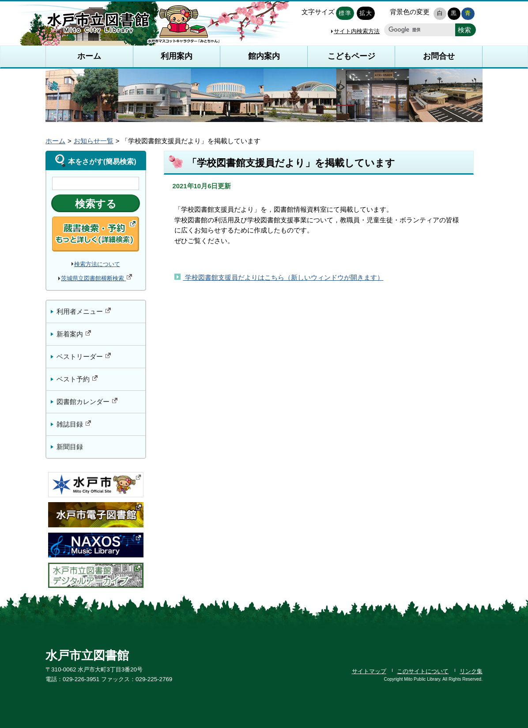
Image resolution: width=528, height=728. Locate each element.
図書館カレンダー (87, 401)
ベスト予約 (77, 378)
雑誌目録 (74, 423)
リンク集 (471, 671)
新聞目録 (70, 446)
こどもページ (351, 56)
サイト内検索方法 (357, 31)
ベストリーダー (84, 356)
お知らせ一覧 (93, 141)
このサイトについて (423, 671)
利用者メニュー (84, 311)
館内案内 (264, 56)
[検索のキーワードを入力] (95, 183)
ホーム (89, 56)
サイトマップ (369, 671)
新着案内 (74, 333)
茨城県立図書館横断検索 (97, 278)
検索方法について (97, 264)
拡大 (365, 13)
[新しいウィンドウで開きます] (465, 29)
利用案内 (176, 56)
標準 (345, 13)
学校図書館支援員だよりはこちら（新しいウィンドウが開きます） (283, 277)
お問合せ (439, 56)
